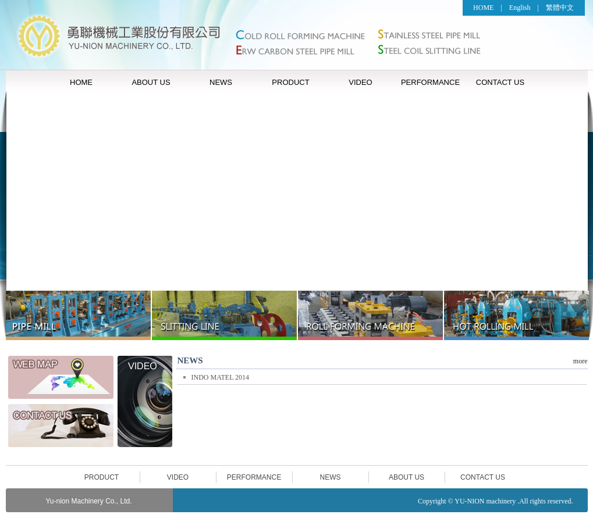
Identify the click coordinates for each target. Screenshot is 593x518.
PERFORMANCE (430, 82)
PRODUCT (290, 82)
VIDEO (360, 82)
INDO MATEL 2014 (220, 377)
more (580, 361)
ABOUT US (151, 82)
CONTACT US (500, 82)
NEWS (220, 82)
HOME (483, 7)
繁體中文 (560, 7)
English (520, 7)
